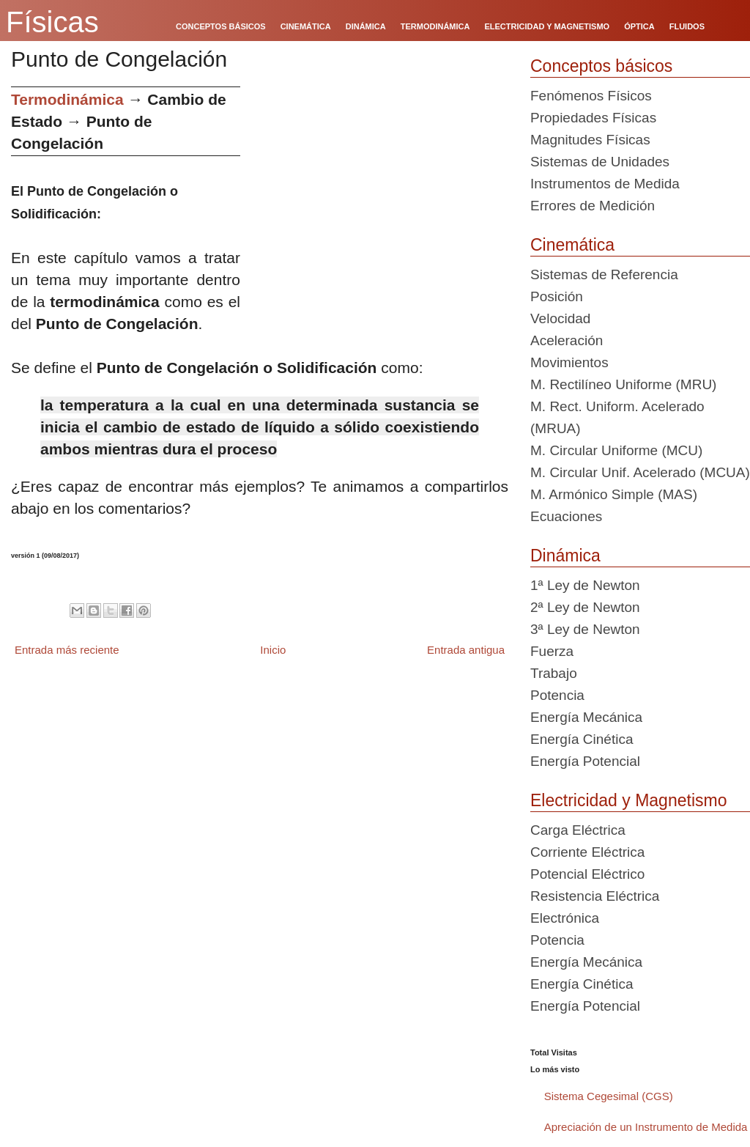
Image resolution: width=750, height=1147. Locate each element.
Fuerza (551, 651)
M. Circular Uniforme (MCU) (616, 450)
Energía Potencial (585, 761)
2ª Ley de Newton (585, 607)
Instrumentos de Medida (605, 183)
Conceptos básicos (601, 65)
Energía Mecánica (586, 717)
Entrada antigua (466, 649)
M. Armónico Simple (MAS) (613, 494)
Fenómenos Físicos (591, 95)
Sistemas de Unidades (599, 161)
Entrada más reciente (67, 649)
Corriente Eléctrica (587, 852)
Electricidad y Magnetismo (628, 800)
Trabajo (553, 673)
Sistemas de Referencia (604, 274)
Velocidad (560, 318)
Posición (556, 296)
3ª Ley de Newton (585, 629)
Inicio (273, 649)
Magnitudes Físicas (590, 139)
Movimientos (569, 362)
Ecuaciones (566, 516)
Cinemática (572, 244)
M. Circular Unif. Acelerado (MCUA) (640, 472)
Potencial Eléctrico (587, 874)
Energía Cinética (581, 739)
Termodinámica (67, 99)
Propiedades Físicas (593, 117)
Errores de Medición (592, 205)
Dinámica (565, 555)
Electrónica (564, 918)
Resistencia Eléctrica (594, 896)
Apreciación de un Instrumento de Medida (646, 1127)
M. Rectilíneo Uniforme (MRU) (623, 384)
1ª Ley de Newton (585, 585)
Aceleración (566, 340)
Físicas (52, 22)
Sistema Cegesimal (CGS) (608, 1096)
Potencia (557, 695)
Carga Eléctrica (577, 830)
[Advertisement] (379, 189)
